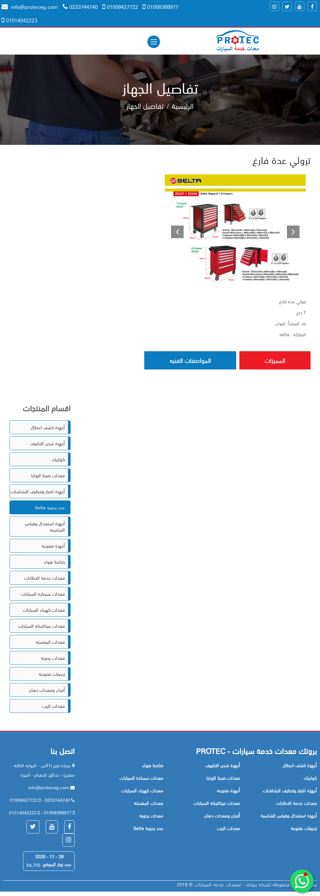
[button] (175, 231)
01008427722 (120, 6)
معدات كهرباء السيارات (44, 610)
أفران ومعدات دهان (47, 690)
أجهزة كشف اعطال (48, 427)
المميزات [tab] (275, 360)
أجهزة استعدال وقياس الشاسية (45, 526)
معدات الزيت (53, 706)
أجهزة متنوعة (53, 546)
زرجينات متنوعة (52, 674)
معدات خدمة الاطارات (44, 578)
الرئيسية (183, 105)
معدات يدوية (53, 658)
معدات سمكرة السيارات (43, 594)
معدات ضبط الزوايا (48, 475)
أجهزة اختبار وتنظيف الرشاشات (38, 491)
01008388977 (160, 6)
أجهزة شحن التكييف (47, 443)
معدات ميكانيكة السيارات (41, 626)
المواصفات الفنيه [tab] (190, 360)
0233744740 (80, 6)
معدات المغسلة (50, 642)
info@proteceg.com (30, 6)
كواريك (58, 459)
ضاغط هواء (54, 562)
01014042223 (19, 20)
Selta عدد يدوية (50, 507)
